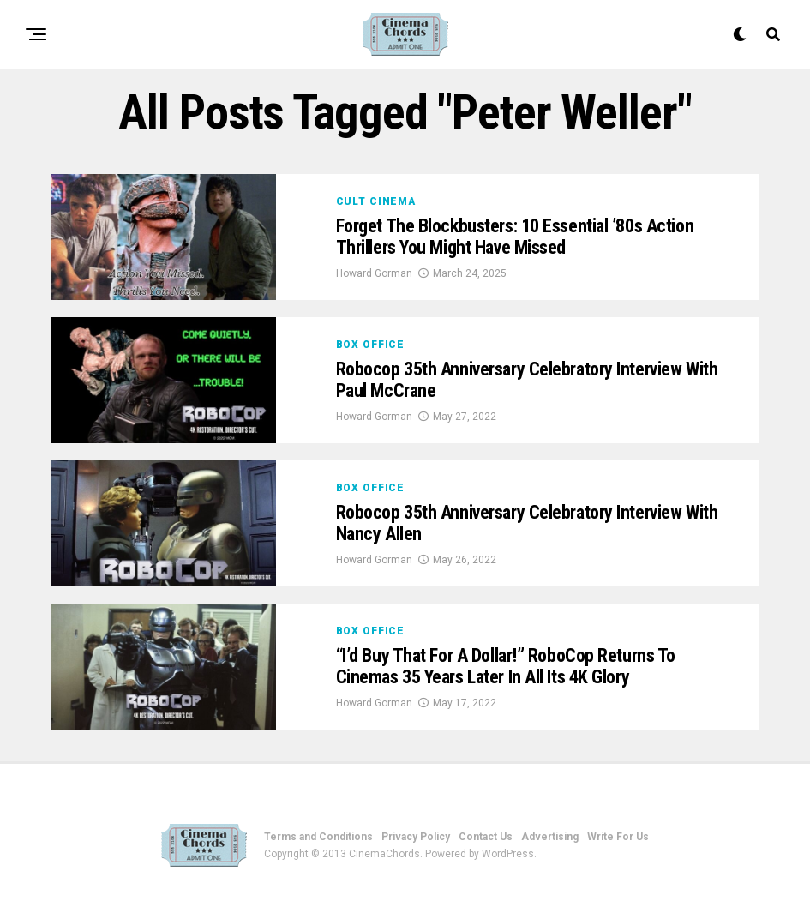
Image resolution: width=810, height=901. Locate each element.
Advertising (550, 837)
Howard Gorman (374, 273)
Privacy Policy (415, 837)
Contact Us (486, 837)
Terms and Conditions (318, 837)
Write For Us (618, 837)
